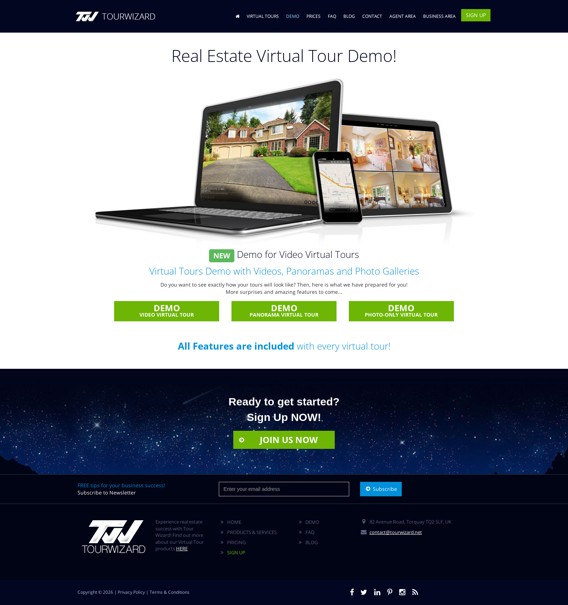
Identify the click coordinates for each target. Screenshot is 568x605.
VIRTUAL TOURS (263, 16)
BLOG (349, 16)
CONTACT (372, 16)
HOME (234, 522)
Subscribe (381, 488)
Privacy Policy (131, 592)
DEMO (292, 16)
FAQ (332, 16)
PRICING (236, 542)
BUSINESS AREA (439, 16)
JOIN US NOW (278, 439)
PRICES (313, 16)
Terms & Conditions (169, 592)
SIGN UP (476, 15)
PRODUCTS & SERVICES (252, 532)
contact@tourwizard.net (395, 532)
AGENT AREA (402, 16)
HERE (182, 548)
